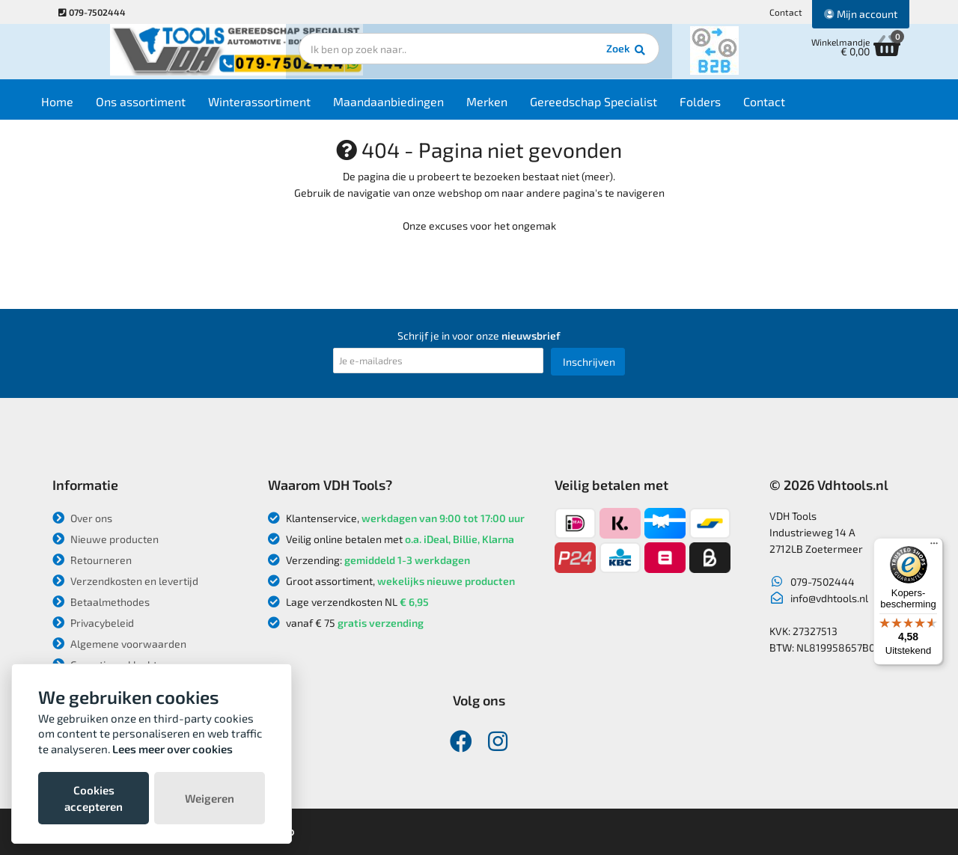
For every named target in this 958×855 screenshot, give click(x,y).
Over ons (82, 518)
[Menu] (934, 547)
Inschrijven (589, 361)
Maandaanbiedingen (411, 106)
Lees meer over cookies (172, 749)
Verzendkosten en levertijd (125, 580)
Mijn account (860, 13)
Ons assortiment (163, 106)
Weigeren (209, 798)
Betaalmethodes (101, 601)
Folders (722, 106)
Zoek (581, 56)
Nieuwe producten (105, 539)
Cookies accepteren (93, 798)
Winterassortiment (282, 106)
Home (80, 106)
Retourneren (92, 560)
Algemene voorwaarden (119, 643)
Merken (509, 106)
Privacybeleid (93, 622)
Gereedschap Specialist (616, 106)
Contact (785, 12)
